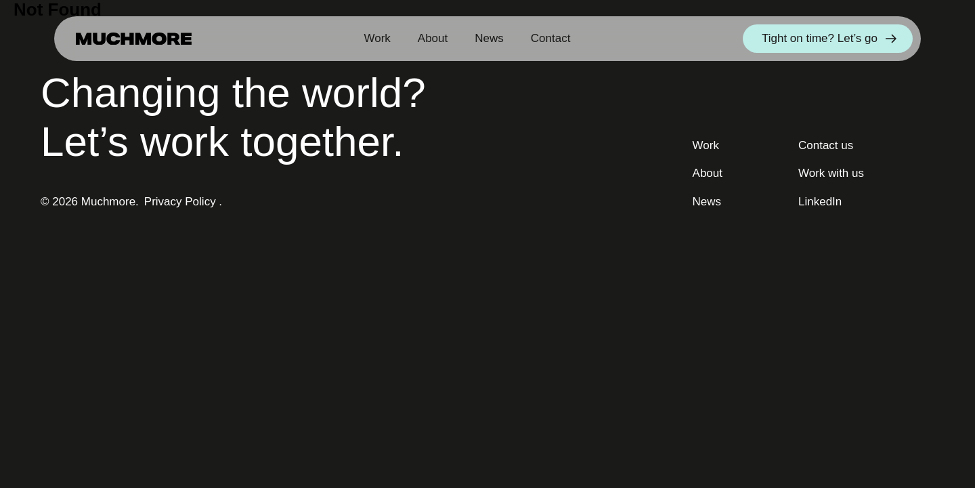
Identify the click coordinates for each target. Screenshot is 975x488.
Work (377, 38)
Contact (551, 38)
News (489, 38)
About (433, 38)
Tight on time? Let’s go (829, 38)
